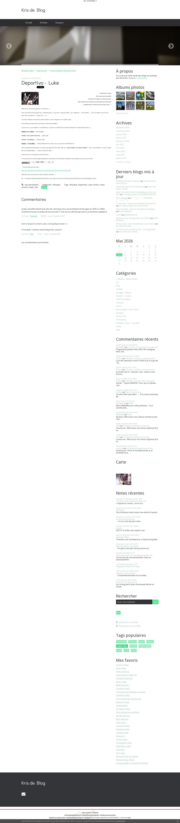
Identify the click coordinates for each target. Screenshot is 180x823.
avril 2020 (120, 148)
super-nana (145, 646)
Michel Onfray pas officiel (127, 756)
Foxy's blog (121, 722)
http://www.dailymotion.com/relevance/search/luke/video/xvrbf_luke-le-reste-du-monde (46, 170)
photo (133, 646)
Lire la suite (142, 78)
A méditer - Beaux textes (126, 279)
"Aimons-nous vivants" (126, 573)
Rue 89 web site (123, 715)
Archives (43, 22)
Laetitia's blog (122, 732)
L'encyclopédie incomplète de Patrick (132, 763)
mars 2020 (120, 151)
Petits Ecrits (121, 316)
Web (118, 330)
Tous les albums (122, 113)
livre (119, 650)
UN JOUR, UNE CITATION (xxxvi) (130, 186)
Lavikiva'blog (121, 705)
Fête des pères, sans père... (127, 546)
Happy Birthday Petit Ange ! (128, 566)
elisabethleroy (131, 215)
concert (24, 187)
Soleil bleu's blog (123, 746)
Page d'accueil (41, 70)
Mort (134, 650)
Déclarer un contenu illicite (57, 817)
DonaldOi (120, 347)
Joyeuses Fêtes (122, 537)
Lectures (120, 303)
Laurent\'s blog (123, 695)
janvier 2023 (121, 134)
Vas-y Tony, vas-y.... (134, 392)
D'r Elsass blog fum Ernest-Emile (133, 205)
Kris (117, 426)
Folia (131, 403)
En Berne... (120, 510)
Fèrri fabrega (122, 198)
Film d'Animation (123, 299)
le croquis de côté (123, 226)
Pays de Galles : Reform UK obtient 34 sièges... (136, 209)
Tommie (33, 216)
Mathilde (120, 414)
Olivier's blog (121, 739)
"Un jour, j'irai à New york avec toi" (143, 347)
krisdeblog (120, 403)
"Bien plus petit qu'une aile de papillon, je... (134, 555)
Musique (56, 184)
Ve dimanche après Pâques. (128, 181)
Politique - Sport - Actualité (127, 323)
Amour (150, 641)
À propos (59, 22)
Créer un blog (86, 812)
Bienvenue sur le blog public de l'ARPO (133, 218)
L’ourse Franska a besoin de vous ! (63, 70)
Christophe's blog (124, 743)
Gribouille (121, 641)
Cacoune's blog (122, 726)
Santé (118, 326)
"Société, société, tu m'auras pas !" (140, 358)
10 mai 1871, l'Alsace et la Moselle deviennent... (136, 203)
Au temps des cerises (128, 231)
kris (31, 234)
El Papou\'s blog (123, 709)
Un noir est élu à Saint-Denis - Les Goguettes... (136, 229)
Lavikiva (119, 448)
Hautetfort (95, 812)
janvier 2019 (121, 158)
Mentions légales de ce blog (75, 817)
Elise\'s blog (121, 682)
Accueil (28, 22)
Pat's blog (120, 753)
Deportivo (82, 184)
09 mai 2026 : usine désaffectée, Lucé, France (135, 223)
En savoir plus (120, 821)
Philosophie (121, 320)
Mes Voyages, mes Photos (127, 309)
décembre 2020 (122, 141)
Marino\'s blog (122, 702)
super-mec (33, 187)
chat (126, 650)
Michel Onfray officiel (125, 760)
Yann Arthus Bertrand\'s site (128, 699)
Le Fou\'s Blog (122, 665)
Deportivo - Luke (40, 82)
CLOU (118, 215)
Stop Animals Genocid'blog (127, 712)
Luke (90, 184)
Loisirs (119, 306)
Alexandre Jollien (27, 70)
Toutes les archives (123, 162)
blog (129, 817)
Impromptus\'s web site (126, 675)
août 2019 (120, 155)
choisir (96, 184)
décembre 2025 (122, 128)
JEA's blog (120, 749)
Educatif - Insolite (123, 296)
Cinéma (119, 289)
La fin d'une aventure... (126, 519)
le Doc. (119, 358)
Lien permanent (29, 184)
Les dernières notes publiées (90, 815)
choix (102, 184)
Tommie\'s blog (123, 688)
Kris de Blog (33, 10)
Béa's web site (122, 719)
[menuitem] (28, 22)
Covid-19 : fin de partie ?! (126, 582)
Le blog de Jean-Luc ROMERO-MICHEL (139, 194)
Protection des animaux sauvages (130, 692)
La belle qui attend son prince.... (136, 426)
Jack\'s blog (121, 668)
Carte (121, 462)
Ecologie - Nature (123, 292)
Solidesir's (120, 736)
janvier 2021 (121, 138)
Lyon (141, 641)
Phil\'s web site (122, 671)
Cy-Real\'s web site (124, 678)
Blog (118, 286)
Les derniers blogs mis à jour (72, 815)
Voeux (119, 528)
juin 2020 (120, 144)
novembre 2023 (123, 131)
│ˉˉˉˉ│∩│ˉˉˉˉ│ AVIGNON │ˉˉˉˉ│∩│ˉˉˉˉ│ (134, 199)
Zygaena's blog (122, 729)
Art (117, 282)
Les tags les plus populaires (108, 815)
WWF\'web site (122, 685)
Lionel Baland (125, 211)
